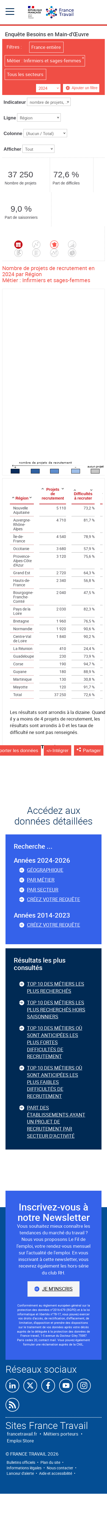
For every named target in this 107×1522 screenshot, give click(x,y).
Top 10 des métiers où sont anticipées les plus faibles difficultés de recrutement (54, 1081)
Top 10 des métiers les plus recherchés (55, 987)
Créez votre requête (53, 899)
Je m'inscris (57, 1288)
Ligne (10, 117)
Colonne (13, 133)
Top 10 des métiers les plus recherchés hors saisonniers (56, 1009)
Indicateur (15, 102)
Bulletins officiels (21, 1462)
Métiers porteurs (60, 1434)
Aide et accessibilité (55, 1473)
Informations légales (24, 1467)
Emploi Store (20, 1440)
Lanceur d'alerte (20, 1473)
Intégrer (61, 750)
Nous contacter (60, 1467)
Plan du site (50, 1462)
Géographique (45, 870)
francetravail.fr (22, 1434)
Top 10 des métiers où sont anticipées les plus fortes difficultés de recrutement (54, 1042)
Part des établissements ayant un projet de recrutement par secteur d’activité (56, 1121)
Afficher (12, 149)
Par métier (40, 879)
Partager (92, 750)
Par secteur (42, 889)
